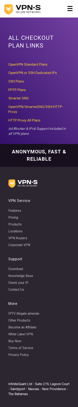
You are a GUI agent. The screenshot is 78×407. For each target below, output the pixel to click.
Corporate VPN (19, 245)
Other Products (19, 320)
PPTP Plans (17, 90)
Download (15, 269)
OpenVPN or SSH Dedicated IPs (32, 72)
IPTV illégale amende (23, 313)
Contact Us (16, 289)
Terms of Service (20, 348)
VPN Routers (17, 238)
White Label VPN (20, 334)
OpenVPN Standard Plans (27, 64)
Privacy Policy (18, 354)
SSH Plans (16, 81)
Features (14, 210)
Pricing (13, 217)
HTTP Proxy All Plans (24, 120)
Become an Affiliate (22, 327)
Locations (15, 231)
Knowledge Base (20, 275)
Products (15, 224)
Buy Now (14, 341)
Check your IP (18, 282)
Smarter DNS (18, 98)
